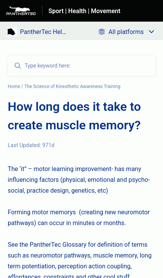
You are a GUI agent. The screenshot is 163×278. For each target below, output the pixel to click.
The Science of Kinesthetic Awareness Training (72, 86)
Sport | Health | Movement (85, 11)
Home (14, 86)
